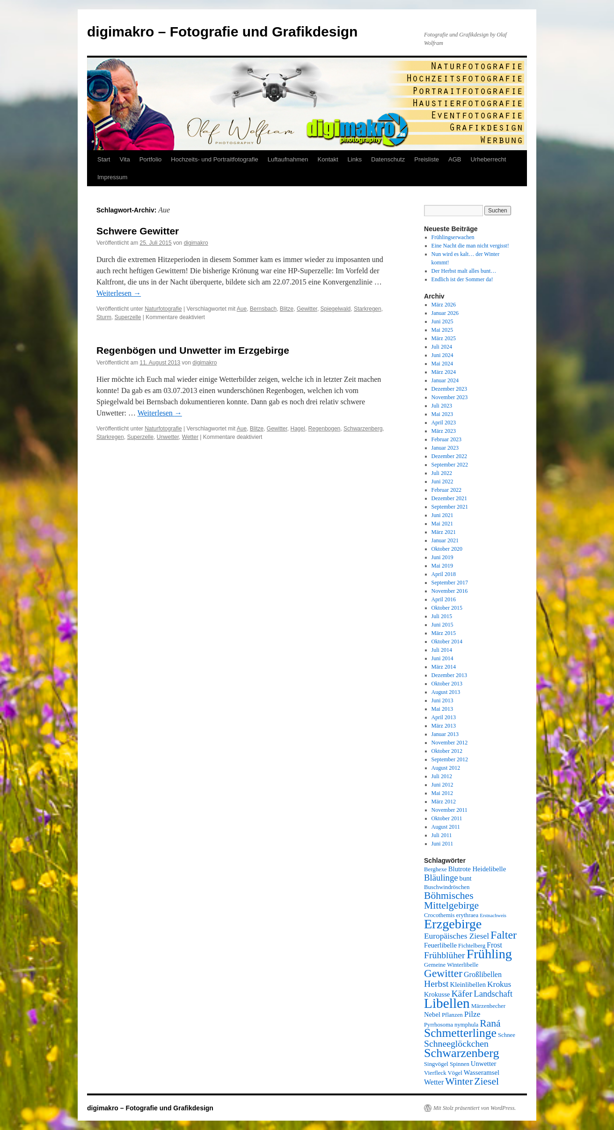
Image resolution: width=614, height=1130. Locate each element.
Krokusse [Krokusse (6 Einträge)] (437, 994)
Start (103, 159)
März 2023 (443, 431)
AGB (454, 159)
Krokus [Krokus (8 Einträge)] (499, 984)
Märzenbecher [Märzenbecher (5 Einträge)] (488, 1006)
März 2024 (443, 372)
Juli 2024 (441, 346)
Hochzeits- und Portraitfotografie (214, 159)
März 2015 (443, 633)
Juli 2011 (441, 835)
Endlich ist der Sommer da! (462, 279)
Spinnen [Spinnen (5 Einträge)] (459, 1064)
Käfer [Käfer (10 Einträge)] (461, 993)
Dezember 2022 (449, 456)
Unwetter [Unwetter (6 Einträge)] (484, 1063)
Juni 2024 (442, 355)
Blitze (286, 309)
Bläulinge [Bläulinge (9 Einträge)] (441, 877)
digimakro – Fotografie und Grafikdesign (222, 31)
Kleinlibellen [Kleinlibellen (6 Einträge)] (468, 984)
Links (355, 159)
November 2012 (449, 742)
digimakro (196, 243)
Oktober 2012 (446, 751)
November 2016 (449, 591)
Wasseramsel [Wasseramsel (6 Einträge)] (481, 1072)
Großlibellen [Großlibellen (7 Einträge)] (483, 974)
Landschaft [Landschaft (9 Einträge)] (493, 994)
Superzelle (128, 317)
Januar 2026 (445, 313)
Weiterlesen (118, 293)
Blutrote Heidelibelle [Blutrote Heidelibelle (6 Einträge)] (477, 869)
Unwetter (168, 437)
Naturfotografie (163, 309)
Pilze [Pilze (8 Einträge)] (472, 1014)
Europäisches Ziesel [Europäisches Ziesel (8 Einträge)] (456, 936)
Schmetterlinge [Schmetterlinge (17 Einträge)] (460, 1033)
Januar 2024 (445, 380)
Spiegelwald (336, 309)
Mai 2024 (442, 363)
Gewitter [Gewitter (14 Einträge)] (443, 973)
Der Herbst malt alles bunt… (464, 271)
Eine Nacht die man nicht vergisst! (470, 245)
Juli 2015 (441, 616)
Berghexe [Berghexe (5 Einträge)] (435, 869)
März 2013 (443, 725)
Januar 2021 (445, 540)
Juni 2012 (442, 784)
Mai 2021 (442, 523)
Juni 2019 (442, 557)
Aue (242, 309)
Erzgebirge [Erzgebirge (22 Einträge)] (453, 924)
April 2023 (443, 422)
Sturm (103, 317)
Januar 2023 (445, 448)
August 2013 (445, 692)
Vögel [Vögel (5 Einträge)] (455, 1073)
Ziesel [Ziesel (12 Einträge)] (486, 1081)
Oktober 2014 (446, 641)
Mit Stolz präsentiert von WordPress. (474, 1108)
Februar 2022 (446, 490)
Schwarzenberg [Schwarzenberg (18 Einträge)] (461, 1053)
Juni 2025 (442, 321)
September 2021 (449, 506)
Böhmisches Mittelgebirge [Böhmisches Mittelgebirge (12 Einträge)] (451, 900)
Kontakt (328, 159)
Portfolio (150, 159)
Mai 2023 (442, 414)
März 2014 (443, 666)
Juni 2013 (442, 700)
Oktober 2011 (446, 818)
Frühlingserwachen (453, 237)
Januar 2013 (445, 734)
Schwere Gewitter (137, 231)
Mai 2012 (442, 793)
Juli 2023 (441, 405)
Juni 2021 (442, 515)
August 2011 (445, 827)
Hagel (298, 428)
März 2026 (443, 304)
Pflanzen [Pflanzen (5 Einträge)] (452, 1015)
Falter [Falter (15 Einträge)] (503, 935)
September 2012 (449, 759)
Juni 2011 (442, 843)
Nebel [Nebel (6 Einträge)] (432, 1014)
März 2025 (443, 338)
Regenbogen (324, 428)
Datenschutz (388, 159)
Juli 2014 (441, 650)
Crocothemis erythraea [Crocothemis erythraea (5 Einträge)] (451, 915)
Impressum (112, 177)
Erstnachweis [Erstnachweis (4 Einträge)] (493, 915)
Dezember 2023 (449, 389)
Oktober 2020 (446, 549)
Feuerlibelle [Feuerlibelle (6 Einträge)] (440, 945)
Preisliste (426, 159)
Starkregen (367, 309)
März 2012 (443, 801)
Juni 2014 (442, 658)
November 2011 (449, 810)
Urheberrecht (488, 159)
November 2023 (449, 397)
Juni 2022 (442, 481)
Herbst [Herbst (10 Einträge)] (436, 983)
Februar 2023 (446, 439)
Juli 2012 (441, 776)
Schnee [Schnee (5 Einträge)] (506, 1035)
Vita (124, 159)
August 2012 (445, 768)
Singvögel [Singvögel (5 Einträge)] (436, 1064)
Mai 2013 (442, 709)
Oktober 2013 (446, 683)
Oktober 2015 (446, 608)
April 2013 (443, 717)
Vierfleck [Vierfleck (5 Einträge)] (435, 1073)
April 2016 (443, 599)
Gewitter (307, 309)
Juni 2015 (442, 624)
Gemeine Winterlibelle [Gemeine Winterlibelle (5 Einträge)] (451, 965)
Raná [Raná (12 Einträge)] (490, 1023)
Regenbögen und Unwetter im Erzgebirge (192, 350)
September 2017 (449, 582)
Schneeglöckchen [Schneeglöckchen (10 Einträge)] (456, 1043)
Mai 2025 (442, 330)
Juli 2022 (441, 473)
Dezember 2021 (449, 498)
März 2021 (443, 532)
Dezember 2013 (449, 675)
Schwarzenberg (363, 428)
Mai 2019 (442, 565)
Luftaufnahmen (288, 159)
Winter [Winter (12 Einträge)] (459, 1081)
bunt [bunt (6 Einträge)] (466, 878)
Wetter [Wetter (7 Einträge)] (434, 1082)
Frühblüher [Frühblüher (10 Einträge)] (444, 955)
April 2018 (443, 574)
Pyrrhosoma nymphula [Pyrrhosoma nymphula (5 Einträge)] (451, 1024)
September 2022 (449, 464)
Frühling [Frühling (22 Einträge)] (489, 954)
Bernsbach (263, 309)
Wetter (190, 437)
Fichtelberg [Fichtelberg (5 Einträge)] (471, 945)
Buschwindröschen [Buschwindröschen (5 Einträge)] (446, 887)
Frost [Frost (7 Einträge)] (494, 945)
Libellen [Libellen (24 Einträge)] (447, 1003)
